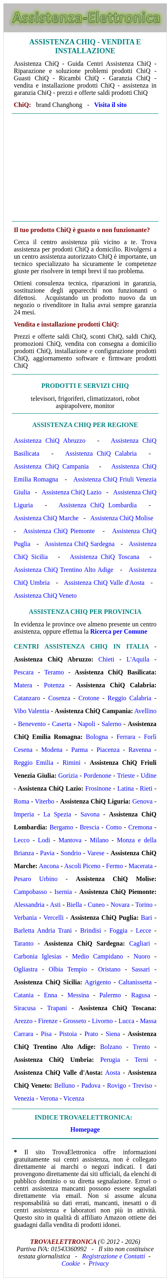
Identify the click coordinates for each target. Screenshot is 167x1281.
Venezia (24, 1098)
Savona (89, 814)
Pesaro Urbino (36, 878)
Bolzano (111, 1046)
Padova (91, 1085)
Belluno (64, 1085)
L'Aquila (137, 659)
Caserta (61, 723)
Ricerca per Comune (119, 631)
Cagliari (139, 943)
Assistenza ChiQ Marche (46, 518)
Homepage (85, 1129)
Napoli (87, 723)
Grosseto (74, 1020)
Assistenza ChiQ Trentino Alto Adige (63, 569)
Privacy (98, 1263)
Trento (141, 1046)
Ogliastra (26, 969)
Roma (21, 801)
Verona (49, 1098)
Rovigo (116, 1085)
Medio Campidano (97, 956)
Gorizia (68, 775)
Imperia (24, 814)
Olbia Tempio (68, 969)
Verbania (25, 917)
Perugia (110, 1059)
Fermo (114, 865)
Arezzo (23, 1020)
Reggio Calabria (129, 698)
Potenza (54, 685)
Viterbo (44, 801)
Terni (141, 1059)
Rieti (146, 788)
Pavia (47, 853)
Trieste (126, 775)
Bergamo (61, 827)
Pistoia (68, 1033)
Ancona (49, 865)
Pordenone (97, 775)
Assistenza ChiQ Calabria (101, 453)
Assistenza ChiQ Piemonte (59, 530)
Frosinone (98, 788)
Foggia (118, 930)
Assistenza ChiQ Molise (121, 518)
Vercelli (53, 917)
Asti (55, 904)
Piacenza (108, 749)
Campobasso (30, 891)
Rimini (71, 762)
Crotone (89, 698)
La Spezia (57, 814)
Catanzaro (27, 698)
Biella (74, 904)
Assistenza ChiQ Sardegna (80, 543)
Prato (91, 1033)
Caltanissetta (135, 982)
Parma (79, 749)
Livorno (102, 1020)
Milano (99, 840)
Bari (146, 917)
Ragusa (140, 995)
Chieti (106, 659)
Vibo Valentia (31, 710)
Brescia (89, 827)
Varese (96, 853)
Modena (51, 749)
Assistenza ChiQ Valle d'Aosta (104, 582)
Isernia (63, 891)
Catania (24, 995)
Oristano (109, 969)
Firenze (48, 1020)
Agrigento (98, 982)
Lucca (126, 1020)
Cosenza (59, 698)
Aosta (112, 1072)
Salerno (112, 723)
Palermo (110, 995)
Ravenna (139, 749)
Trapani (57, 1008)
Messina (78, 995)
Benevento (31, 723)
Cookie (71, 1263)
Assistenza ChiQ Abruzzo (50, 440)
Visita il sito (110, 104)
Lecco (22, 840)
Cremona (140, 827)
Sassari (140, 969)
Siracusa (25, 1008)
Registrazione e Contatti (113, 1256)
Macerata (140, 865)
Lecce (143, 930)
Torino (143, 904)
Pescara (24, 672)
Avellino (145, 710)
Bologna (97, 736)
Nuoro (142, 956)
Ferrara (125, 736)
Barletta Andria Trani (43, 930)
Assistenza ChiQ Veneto (45, 595)
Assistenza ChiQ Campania (51, 466)
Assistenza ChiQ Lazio (72, 492)
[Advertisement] (85, 167)
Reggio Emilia (34, 762)
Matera (23, 685)
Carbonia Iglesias (38, 956)
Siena (113, 1033)
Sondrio (70, 853)
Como (114, 827)
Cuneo (96, 904)
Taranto (24, 943)
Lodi (44, 840)
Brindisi (90, 930)
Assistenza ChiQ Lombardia (97, 505)
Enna (50, 995)
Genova (143, 801)
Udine (148, 775)
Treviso (142, 1085)
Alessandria (29, 904)
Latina (125, 788)
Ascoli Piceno (82, 865)
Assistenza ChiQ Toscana (104, 556)
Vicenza (73, 1098)
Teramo (54, 672)
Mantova (69, 840)
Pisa (46, 1033)
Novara (120, 904)
